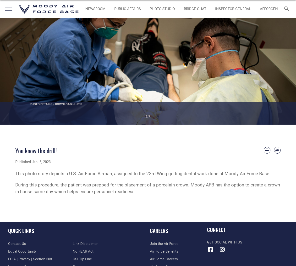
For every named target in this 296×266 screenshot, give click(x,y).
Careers (159, 230)
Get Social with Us (224, 242)
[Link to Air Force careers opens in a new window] (164, 259)
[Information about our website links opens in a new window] (85, 244)
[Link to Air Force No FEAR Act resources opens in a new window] (83, 251)
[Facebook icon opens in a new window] (210, 249)
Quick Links (21, 230)
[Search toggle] (288, 9)
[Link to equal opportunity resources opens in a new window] (22, 251)
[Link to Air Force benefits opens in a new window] (164, 251)
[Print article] (267, 150)
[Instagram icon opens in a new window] (222, 249)
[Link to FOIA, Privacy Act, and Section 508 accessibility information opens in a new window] (30, 259)
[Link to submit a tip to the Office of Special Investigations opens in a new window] (82, 259)
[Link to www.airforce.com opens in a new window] (164, 244)
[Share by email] (277, 150)
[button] (8, 9)
